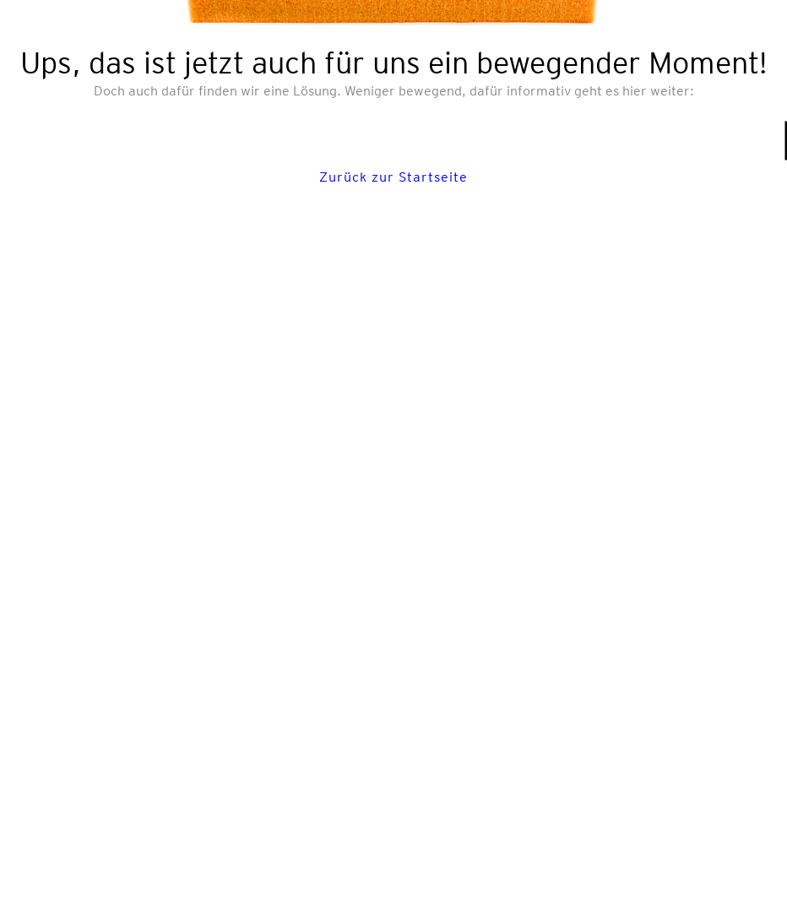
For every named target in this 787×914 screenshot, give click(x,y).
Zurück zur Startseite (393, 177)
